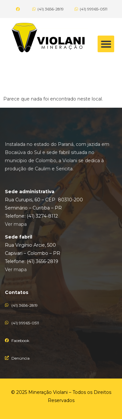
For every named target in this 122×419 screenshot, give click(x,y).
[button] (106, 44)
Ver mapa (16, 224)
